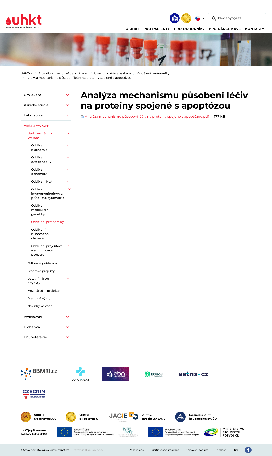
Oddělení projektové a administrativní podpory (47, 250)
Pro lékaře (32, 95)
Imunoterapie (35, 337)
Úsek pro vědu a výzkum (112, 73)
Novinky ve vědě (40, 306)
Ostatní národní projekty (39, 281)
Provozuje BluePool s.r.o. (87, 449)
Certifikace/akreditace (165, 449)
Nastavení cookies (197, 449)
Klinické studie (36, 105)
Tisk (236, 449)
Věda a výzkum (77, 73)
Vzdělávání (33, 317)
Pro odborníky (49, 73)
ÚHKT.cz (26, 73)
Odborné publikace (42, 263)
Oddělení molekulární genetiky (40, 210)
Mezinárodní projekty (44, 291)
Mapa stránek (137, 449)
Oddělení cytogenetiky (41, 160)
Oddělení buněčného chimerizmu (40, 234)
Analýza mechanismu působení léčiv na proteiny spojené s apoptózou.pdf (145, 117)
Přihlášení (221, 449)
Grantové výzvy (39, 298)
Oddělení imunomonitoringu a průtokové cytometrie (47, 193)
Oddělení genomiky (39, 172)
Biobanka (32, 327)
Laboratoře (33, 115)
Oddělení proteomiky (153, 73)
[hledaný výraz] (237, 18)
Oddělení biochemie (39, 148)
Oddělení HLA (41, 181)
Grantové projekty (41, 271)
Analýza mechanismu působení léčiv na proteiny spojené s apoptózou (79, 78)
